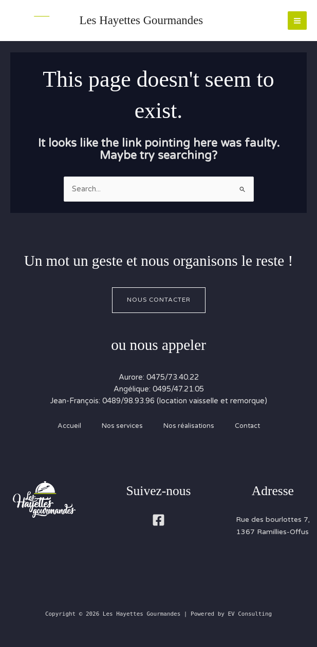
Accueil (69, 426)
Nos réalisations (188, 426)
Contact (247, 426)
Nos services (122, 426)
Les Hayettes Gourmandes (141, 20)
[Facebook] (158, 520)
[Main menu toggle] (297, 20)
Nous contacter (159, 299)
